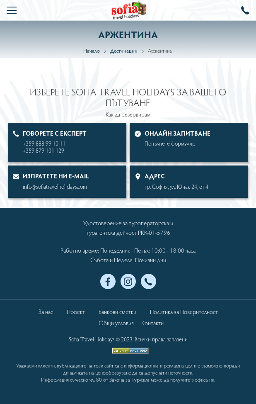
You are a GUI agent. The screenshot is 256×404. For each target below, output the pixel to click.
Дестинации (124, 50)
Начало (91, 50)
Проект (76, 311)
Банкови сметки (117, 311)
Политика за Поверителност (184, 311)
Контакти (152, 323)
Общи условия (116, 323)
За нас (46, 311)
